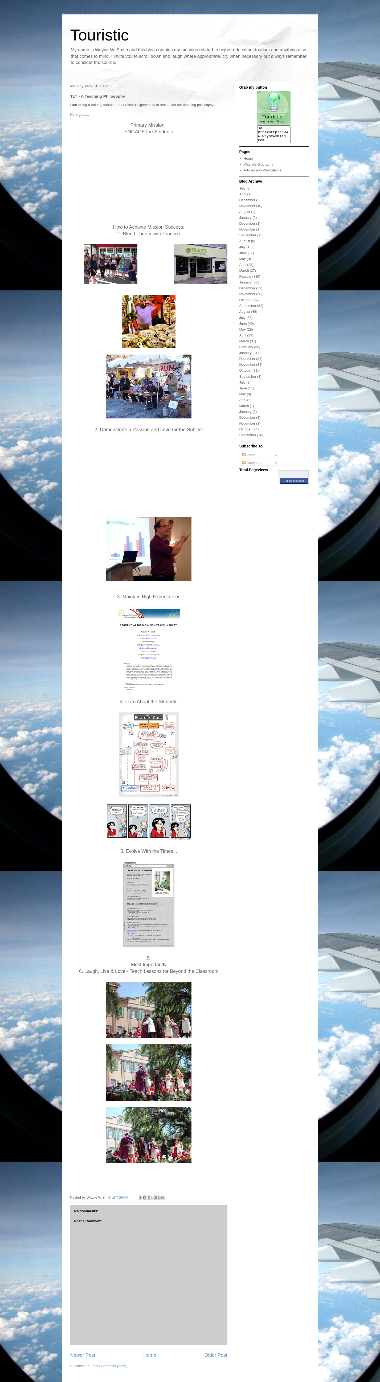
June (243, 256)
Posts (248, 458)
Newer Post (82, 1355)
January (245, 221)
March (244, 274)
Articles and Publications (262, 173)
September (247, 238)
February (246, 280)
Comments (252, 466)
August (244, 215)
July (242, 192)
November (247, 209)
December (247, 203)
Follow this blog (294, 484)
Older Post (216, 1355)
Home (149, 1355)
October (245, 303)
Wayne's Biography (258, 168)
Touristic (99, 35)
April (242, 197)
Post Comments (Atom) (109, 1366)
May (242, 262)
